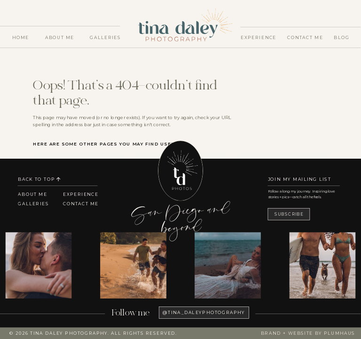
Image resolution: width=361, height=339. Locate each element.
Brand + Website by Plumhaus (308, 333)
